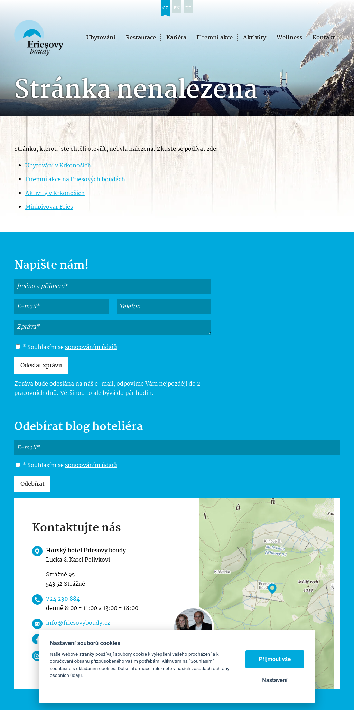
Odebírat (32, 484)
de (188, 8)
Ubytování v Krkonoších (58, 166)
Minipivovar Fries (49, 207)
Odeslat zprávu (41, 365)
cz (165, 8)
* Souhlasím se (66, 347)
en (177, 8)
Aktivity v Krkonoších (55, 193)
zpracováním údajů (91, 347)
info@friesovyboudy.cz (78, 623)
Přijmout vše (275, 659)
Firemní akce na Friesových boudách (75, 179)
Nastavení (274, 680)
